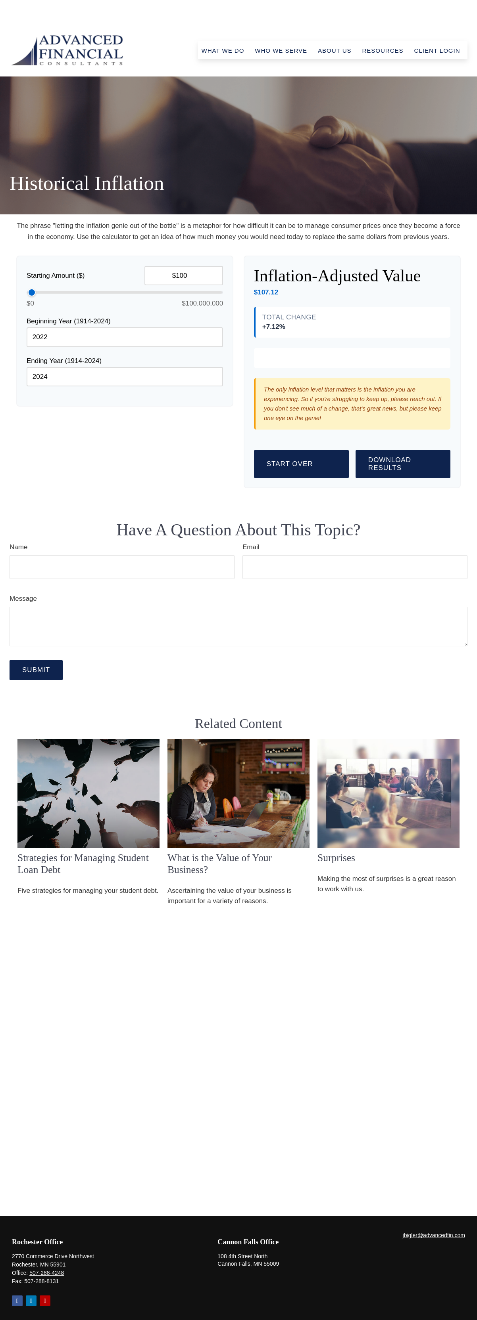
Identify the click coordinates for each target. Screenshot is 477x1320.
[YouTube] (45, 1277)
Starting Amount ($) (56, 252)
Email (251, 611)
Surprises (336, 922)
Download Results (389, 528)
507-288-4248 (46, 1249)
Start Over (290, 528)
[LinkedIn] (31, 1277)
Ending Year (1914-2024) (64, 337)
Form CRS (246, 1312)
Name (18, 611)
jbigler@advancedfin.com (434, 1211)
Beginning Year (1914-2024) (69, 297)
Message (23, 663)
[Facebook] (17, 1277)
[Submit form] (36, 734)
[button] (223, 26)
